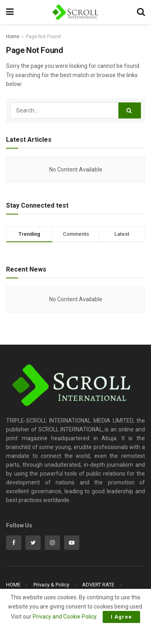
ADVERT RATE (98, 585)
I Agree (121, 617)
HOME (13, 585)
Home (12, 36)
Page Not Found (43, 36)
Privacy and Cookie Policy (64, 616)
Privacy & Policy (51, 585)
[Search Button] (129, 110)
